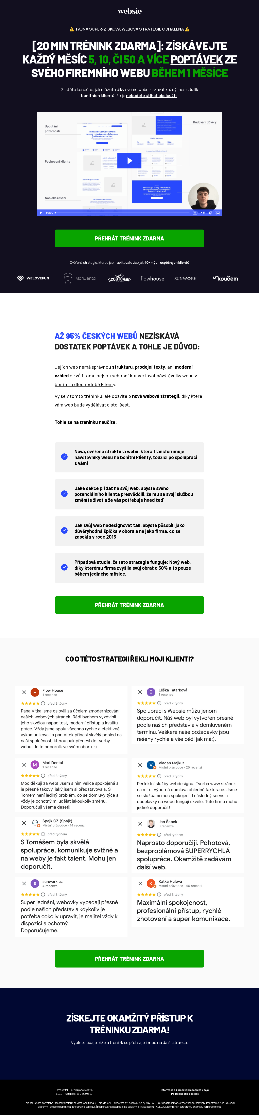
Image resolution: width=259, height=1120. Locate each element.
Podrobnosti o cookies (185, 1099)
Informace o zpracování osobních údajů (185, 1095)
